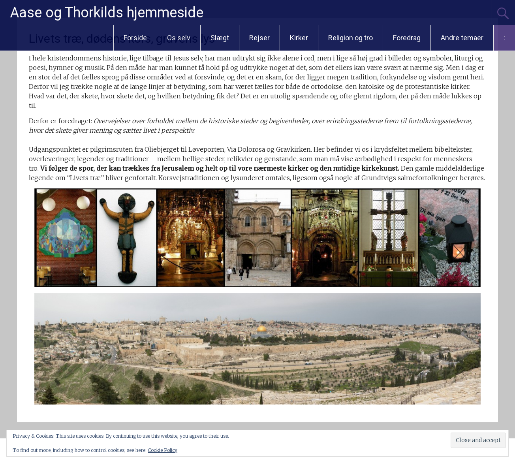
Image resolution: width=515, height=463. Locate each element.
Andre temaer (462, 38)
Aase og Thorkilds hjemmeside (106, 12)
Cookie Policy (162, 450)
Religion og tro (350, 38)
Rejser (259, 38)
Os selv (178, 38)
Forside (135, 38)
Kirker (299, 38)
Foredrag (407, 38)
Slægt (220, 38)
